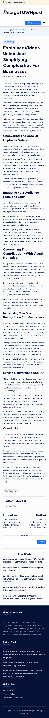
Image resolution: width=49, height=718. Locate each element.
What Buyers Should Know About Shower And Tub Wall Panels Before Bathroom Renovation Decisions (23, 579)
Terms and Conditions (13, 697)
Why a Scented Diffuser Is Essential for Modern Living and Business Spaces (24, 588)
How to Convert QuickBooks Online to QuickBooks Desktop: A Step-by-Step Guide (22, 597)
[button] (33, 23)
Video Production (10, 491)
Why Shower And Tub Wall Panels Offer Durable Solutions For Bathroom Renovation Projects (24, 560)
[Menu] (44, 23)
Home (5, 30)
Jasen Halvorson (16, 500)
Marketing (9, 42)
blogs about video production (19, 335)
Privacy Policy (9, 694)
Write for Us (8, 690)
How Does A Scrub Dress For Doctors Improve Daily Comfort (23, 569)
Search (24, 535)
